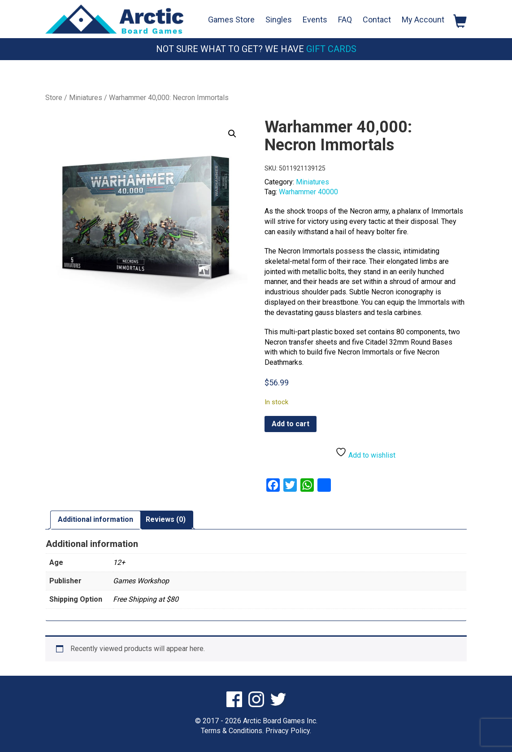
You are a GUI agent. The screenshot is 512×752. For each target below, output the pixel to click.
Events (315, 19)
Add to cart (290, 424)
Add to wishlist (365, 452)
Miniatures (85, 97)
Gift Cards (331, 49)
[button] (232, 134)
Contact (377, 19)
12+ (119, 562)
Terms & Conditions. (232, 730)
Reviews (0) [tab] (166, 519)
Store (53, 97)
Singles (278, 19)
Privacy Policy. (288, 730)
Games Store (231, 19)
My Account (423, 19)
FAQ (345, 19)
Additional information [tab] (95, 519)
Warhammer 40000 (308, 192)
